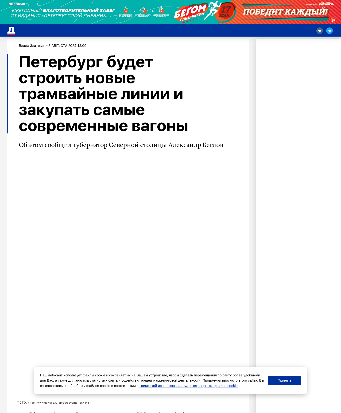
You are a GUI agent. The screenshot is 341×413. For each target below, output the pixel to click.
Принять (284, 380)
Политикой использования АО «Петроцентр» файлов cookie (189, 386)
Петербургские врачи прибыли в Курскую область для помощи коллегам (110, 362)
